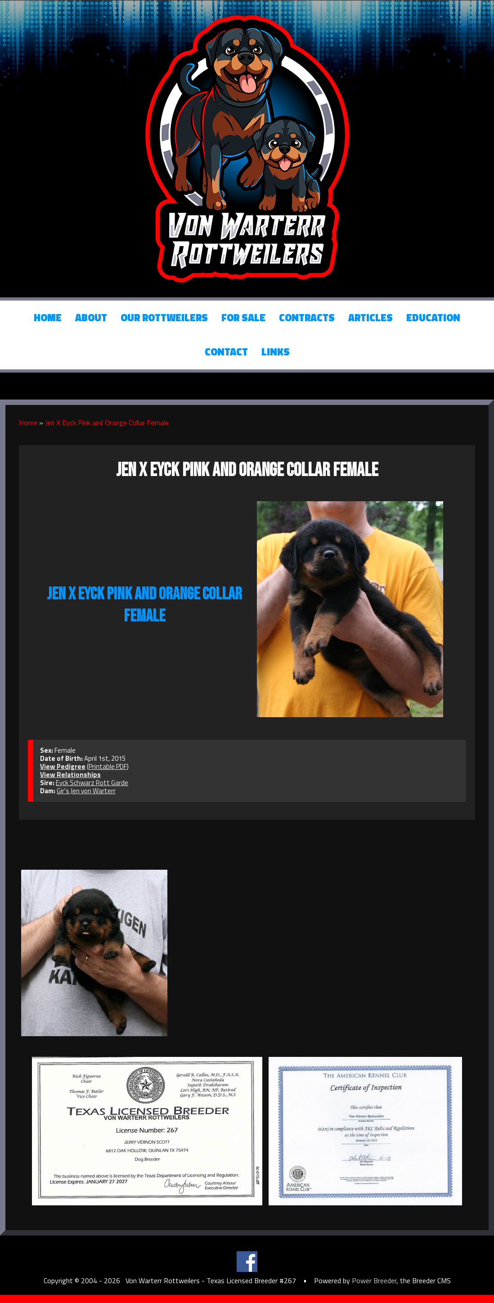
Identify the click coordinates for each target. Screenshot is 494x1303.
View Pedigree (62, 766)
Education (433, 317)
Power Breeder (374, 1280)
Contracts (307, 317)
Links (275, 351)
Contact (226, 351)
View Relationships (70, 774)
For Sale (243, 317)
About (91, 317)
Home (48, 317)
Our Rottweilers (164, 317)
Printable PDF (108, 766)
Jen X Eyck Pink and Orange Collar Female (107, 422)
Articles (370, 317)
